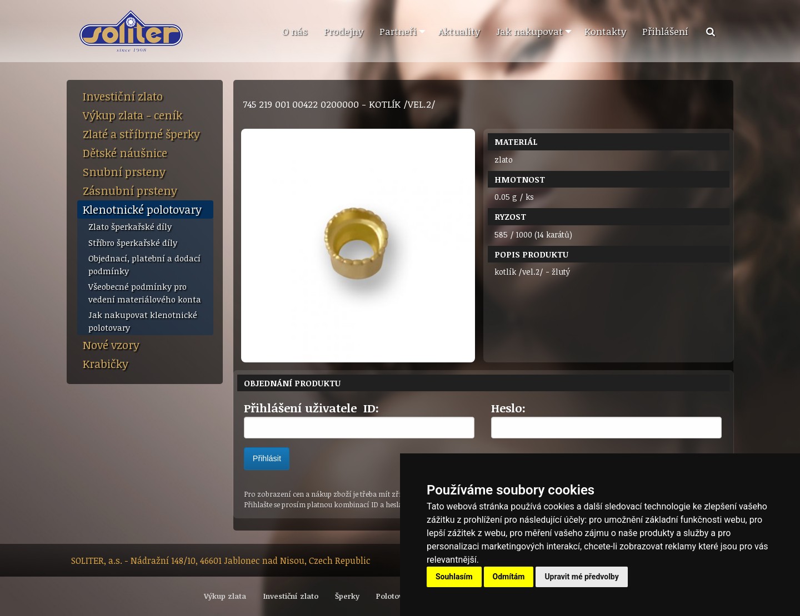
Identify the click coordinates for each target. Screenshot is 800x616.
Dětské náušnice (125, 152)
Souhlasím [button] (454, 576)
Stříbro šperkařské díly (132, 242)
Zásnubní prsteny (130, 190)
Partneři (398, 31)
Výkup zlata (225, 596)
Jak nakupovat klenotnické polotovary (142, 321)
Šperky (347, 596)
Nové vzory (111, 344)
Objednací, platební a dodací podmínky (144, 264)
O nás (294, 31)
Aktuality (459, 31)
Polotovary (395, 596)
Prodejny (343, 31)
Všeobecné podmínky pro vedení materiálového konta (144, 293)
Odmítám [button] (509, 576)
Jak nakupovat (529, 31)
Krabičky (105, 363)
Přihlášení (665, 31)
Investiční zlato (123, 96)
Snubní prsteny (124, 171)
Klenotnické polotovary (142, 209)
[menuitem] (294, 31)
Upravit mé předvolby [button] (581, 576)
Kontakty (605, 31)
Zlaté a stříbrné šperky (141, 134)
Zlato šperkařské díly (130, 226)
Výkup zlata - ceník (132, 115)
